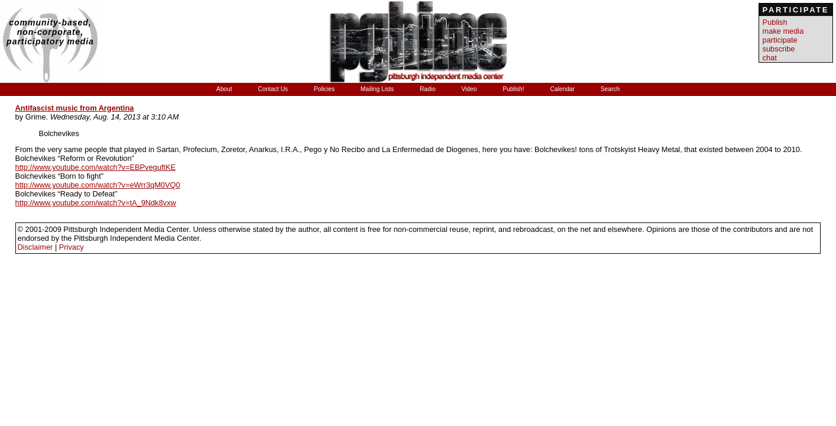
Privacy (71, 247)
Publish (775, 22)
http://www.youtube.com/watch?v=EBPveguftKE (95, 167)
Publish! (514, 89)
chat (770, 57)
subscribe (779, 48)
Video (469, 89)
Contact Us (273, 89)
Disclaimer (35, 247)
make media (783, 31)
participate (780, 40)
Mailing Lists (378, 89)
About (225, 89)
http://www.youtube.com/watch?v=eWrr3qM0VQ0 (97, 184)
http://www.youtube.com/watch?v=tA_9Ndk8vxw (95, 202)
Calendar (563, 89)
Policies (325, 89)
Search (610, 89)
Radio (429, 89)
